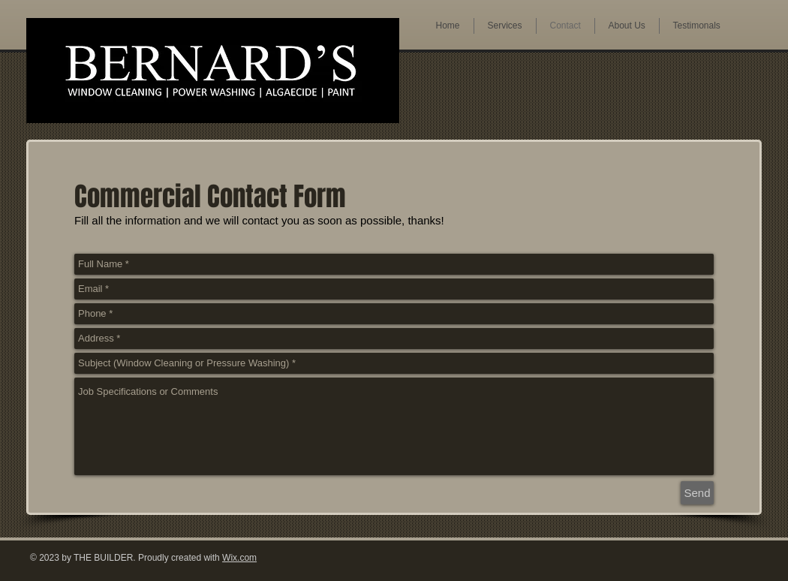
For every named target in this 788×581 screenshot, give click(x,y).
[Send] (697, 492)
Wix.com (239, 557)
